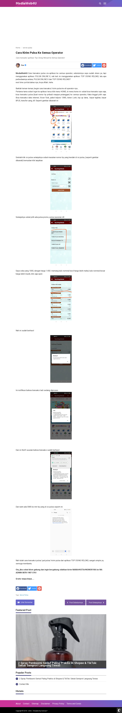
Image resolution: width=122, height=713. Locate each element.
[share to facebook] (86, 65)
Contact (26, 704)
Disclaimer (45, 704)
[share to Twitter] (97, 65)
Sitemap (35, 704)
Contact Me (24, 684)
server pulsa (24, 595)
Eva (23, 65)
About (18, 704)
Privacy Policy (58, 704)
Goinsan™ (44, 711)
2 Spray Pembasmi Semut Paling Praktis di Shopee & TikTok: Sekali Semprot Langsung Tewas (57, 664)
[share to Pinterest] (104, 65)
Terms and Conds (74, 704)
